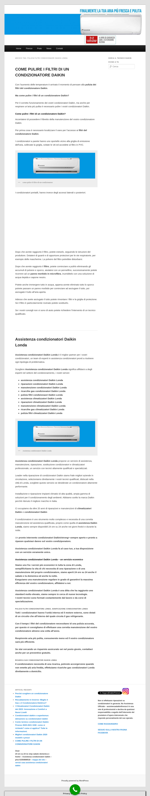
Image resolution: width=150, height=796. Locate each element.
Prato (39, 48)
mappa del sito (38, 760)
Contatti (59, 48)
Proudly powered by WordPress (75, 781)
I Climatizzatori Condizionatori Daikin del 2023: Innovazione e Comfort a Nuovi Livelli (32, 709)
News (48, 48)
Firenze (29, 48)
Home (18, 48)
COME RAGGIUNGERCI (108, 724)
